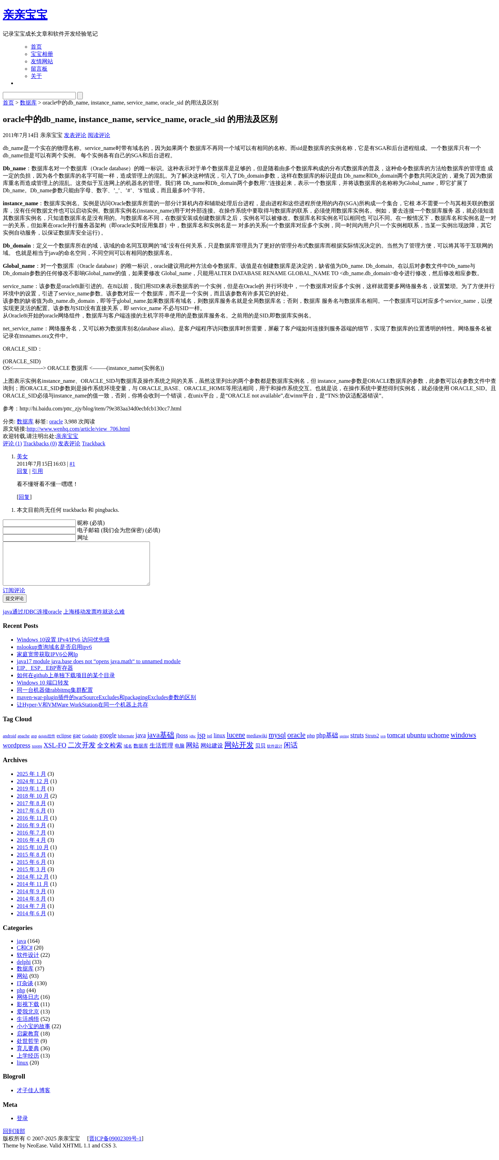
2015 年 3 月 (31, 878)
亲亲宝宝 (25, 14)
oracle (56, 421)
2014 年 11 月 (33, 892)
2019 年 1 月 (31, 797)
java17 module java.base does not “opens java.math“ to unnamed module (99, 670)
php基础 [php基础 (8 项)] (327, 743)
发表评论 (75, 135)
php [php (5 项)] (311, 744)
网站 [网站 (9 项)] (192, 753)
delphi (24, 970)
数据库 (28, 103)
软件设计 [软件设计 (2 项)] (274, 755)
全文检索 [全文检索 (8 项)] (109, 753)
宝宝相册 (42, 54)
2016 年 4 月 (31, 848)
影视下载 (28, 1013)
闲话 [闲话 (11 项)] (291, 753)
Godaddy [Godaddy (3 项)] (90, 744)
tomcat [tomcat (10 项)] (396, 743)
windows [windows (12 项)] (463, 743)
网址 (82, 537)
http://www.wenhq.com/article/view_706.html (78, 429)
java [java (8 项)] (141, 743)
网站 (22, 984)
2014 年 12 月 (33, 885)
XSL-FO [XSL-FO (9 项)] (55, 753)
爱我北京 (28, 1020)
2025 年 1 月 (31, 782)
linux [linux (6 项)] (219, 743)
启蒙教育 (28, 1042)
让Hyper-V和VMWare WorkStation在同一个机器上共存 (82, 713)
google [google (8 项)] (108, 743)
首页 (36, 47)
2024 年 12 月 (33, 790)
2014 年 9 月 (31, 900)
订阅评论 (14, 599)
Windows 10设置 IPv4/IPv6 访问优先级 (63, 648)
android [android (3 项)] (9, 744)
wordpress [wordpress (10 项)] (16, 753)
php (21, 999)
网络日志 (28, 1005)
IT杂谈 (25, 992)
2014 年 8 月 (31, 907)
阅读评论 (99, 135)
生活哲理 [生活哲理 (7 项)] (161, 754)
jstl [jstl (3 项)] (209, 744)
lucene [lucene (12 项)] (236, 743)
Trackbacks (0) (40, 443)
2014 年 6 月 (31, 922)
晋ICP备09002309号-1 (115, 1147)
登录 (22, 1127)
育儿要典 (28, 1057)
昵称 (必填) (91, 523)
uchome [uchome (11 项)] (438, 743)
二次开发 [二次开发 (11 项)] (82, 753)
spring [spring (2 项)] (344, 744)
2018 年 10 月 (33, 804)
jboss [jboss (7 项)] (182, 743)
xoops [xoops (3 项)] (37, 754)
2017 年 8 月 (31, 812)
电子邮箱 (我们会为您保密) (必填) (118, 530)
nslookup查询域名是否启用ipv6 (54, 655)
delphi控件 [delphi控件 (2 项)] (46, 744)
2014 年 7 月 (31, 914)
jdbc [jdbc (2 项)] (192, 744)
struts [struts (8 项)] (357, 743)
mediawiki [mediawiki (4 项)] (257, 744)
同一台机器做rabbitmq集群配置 (55, 698)
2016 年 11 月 (33, 826)
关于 (36, 76)
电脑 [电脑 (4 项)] (180, 754)
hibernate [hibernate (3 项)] (126, 744)
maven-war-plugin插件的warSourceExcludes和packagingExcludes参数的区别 (106, 706)
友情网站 (42, 61)
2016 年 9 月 (31, 834)
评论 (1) (12, 443)
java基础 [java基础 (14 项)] (160, 743)
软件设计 (28, 963)
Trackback (93, 443)
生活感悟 (28, 1027)
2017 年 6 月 (31, 819)
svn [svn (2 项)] (383, 744)
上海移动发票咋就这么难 (94, 620)
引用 (37, 471)
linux (22, 1071)
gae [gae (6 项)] (77, 743)
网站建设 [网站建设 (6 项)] (212, 754)
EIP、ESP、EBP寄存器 (45, 676)
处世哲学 (28, 1049)
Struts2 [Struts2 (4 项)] (372, 744)
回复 (22, 471)
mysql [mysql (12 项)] (277, 743)
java (21, 949)
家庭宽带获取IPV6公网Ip (47, 663)
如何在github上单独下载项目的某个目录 (66, 684)
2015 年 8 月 (31, 863)
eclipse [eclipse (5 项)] (64, 744)
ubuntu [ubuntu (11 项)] (416, 743)
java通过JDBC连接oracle (32, 620)
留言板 (39, 69)
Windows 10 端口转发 (43, 691)
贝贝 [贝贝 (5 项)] (260, 754)
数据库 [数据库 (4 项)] (140, 754)
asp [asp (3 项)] (34, 744)
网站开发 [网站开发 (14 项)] (239, 753)
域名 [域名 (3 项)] (128, 754)
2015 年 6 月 (31, 870)
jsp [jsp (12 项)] (201, 743)
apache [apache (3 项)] (23, 744)
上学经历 (28, 1064)
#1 (72, 464)
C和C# (24, 956)
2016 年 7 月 (31, 841)
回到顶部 (14, 1140)
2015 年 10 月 (33, 856)
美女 (22, 456)
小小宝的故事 (33, 1035)
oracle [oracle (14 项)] (296, 743)
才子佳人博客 (33, 1099)
